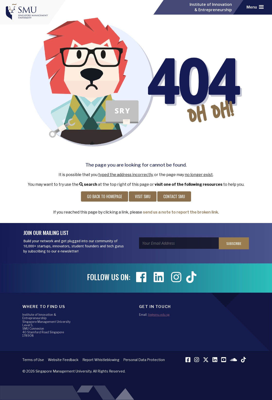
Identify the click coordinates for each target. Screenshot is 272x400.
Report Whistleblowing (100, 360)
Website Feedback (63, 360)
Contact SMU (174, 196)
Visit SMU (142, 196)
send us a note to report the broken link (180, 212)
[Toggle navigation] (255, 7)
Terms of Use (33, 360)
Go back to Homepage (104, 196)
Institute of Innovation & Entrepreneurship (210, 7)
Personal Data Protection (144, 360)
